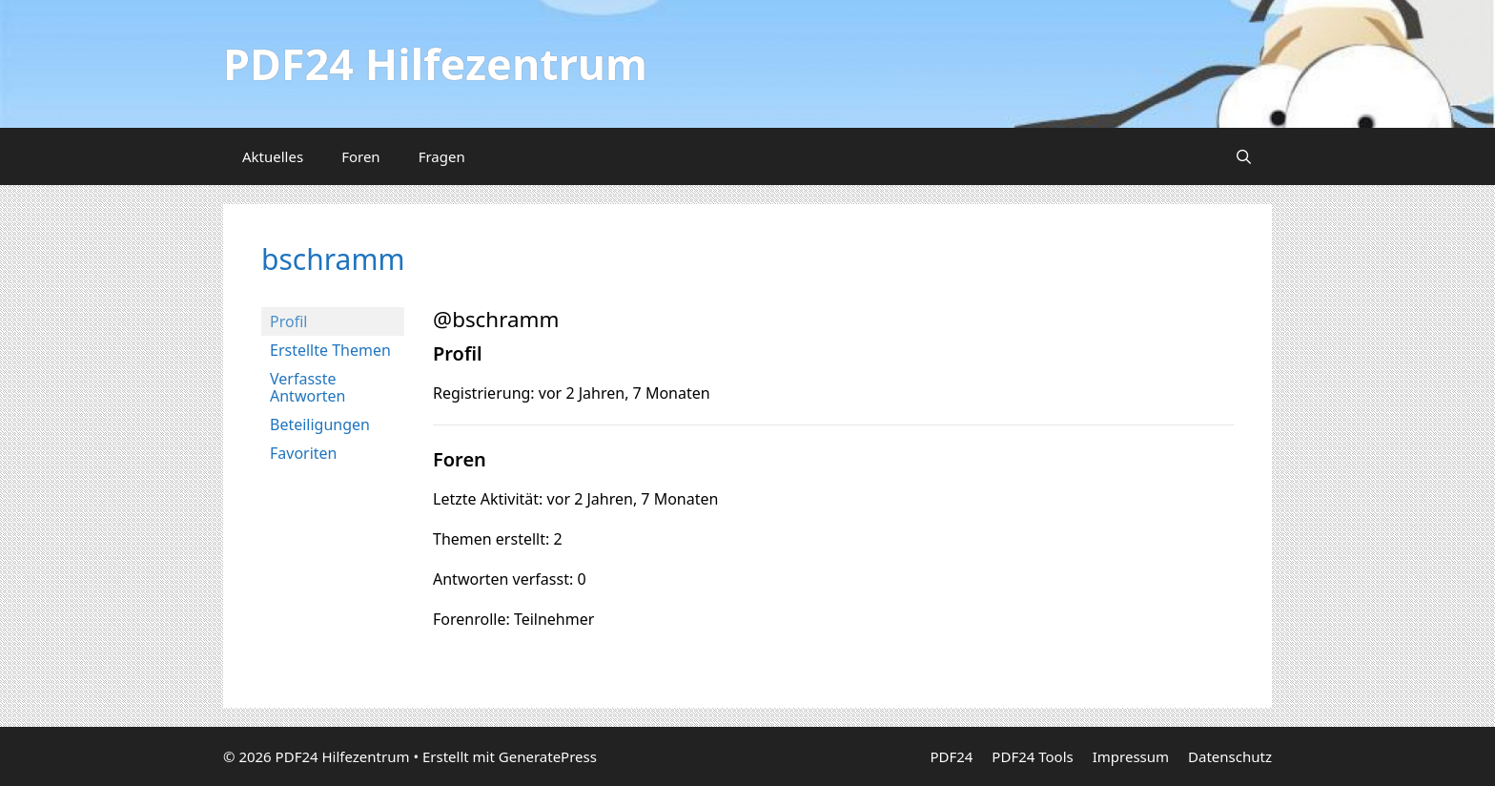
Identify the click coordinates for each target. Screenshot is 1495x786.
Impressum (1131, 756)
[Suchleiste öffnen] (1244, 156)
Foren (360, 156)
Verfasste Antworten (307, 387)
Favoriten (304, 453)
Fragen (442, 156)
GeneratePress (548, 756)
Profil (288, 321)
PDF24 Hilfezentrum (435, 63)
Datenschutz (1230, 756)
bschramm (332, 259)
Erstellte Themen (330, 350)
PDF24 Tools (1032, 756)
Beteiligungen (320, 424)
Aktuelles (272, 156)
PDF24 (951, 756)
